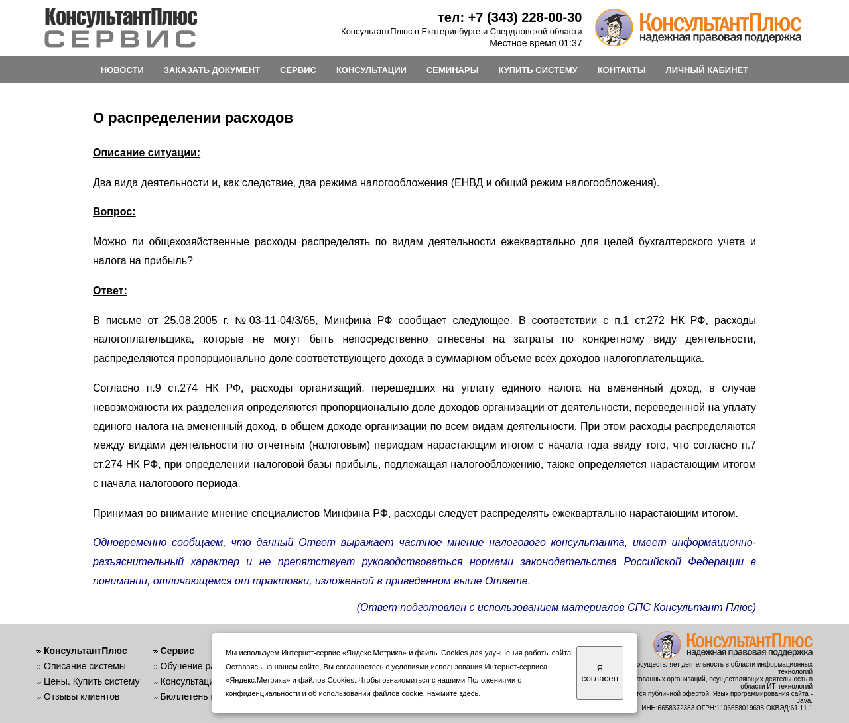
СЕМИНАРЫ (452, 70)
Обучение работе (198, 666)
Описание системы (85, 666)
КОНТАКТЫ (622, 70)
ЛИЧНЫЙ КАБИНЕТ (707, 70)
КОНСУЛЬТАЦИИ (371, 70)
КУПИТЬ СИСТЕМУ (537, 70)
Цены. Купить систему (92, 681)
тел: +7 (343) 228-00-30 (510, 17)
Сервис (177, 650)
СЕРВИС (298, 70)
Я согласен (600, 673)
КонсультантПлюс (85, 650)
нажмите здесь (452, 693)
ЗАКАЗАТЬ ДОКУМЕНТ (212, 70)
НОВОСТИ (122, 70)
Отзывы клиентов (81, 696)
